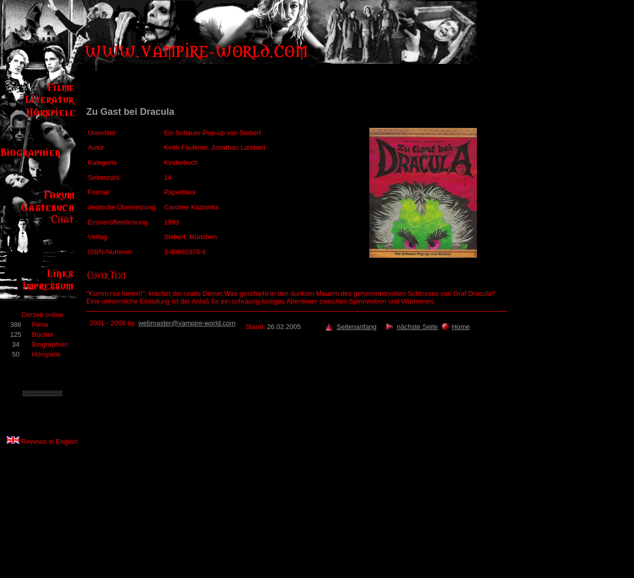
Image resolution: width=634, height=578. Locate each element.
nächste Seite (417, 327)
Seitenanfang (357, 327)
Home (461, 327)
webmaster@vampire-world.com (187, 323)
